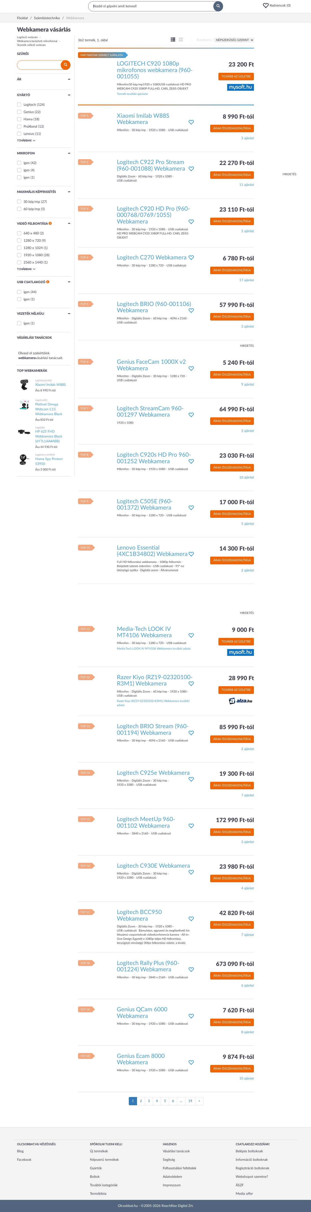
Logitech (30, 105)
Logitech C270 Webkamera (152, 258)
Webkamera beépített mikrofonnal (37, 41)
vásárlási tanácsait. (49, 358)
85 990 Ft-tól (236, 727)
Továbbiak (26, 140)
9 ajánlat (247, 384)
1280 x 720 (32, 240)
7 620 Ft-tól (238, 1011)
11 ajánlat (246, 185)
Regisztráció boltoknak (252, 1168)
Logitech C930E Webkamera (153, 866)
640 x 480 (31, 233)
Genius (29, 112)
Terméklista (98, 1194)
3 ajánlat (247, 138)
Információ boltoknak (252, 1160)
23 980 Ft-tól (236, 867)
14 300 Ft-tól (236, 549)
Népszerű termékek (104, 1160)
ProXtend (30, 126)
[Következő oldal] (199, 1101)
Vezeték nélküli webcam (31, 45)
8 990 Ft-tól (238, 117)
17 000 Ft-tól (236, 502)
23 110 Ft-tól (236, 210)
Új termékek (99, 1151)
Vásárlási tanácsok (176, 1151)
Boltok (95, 1177)
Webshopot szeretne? (252, 1177)
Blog (20, 1151)
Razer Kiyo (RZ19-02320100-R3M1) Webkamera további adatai (153, 703)
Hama (28, 119)
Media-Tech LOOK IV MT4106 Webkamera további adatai (154, 648)
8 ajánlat (247, 1032)
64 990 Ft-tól (236, 409)
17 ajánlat (246, 280)
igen (27, 163)
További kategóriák (104, 1185)
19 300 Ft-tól (236, 774)
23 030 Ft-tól (236, 456)
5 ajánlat (247, 231)
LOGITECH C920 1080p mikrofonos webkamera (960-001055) (155, 70)
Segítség (169, 1160)
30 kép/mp (32, 202)
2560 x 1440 (33, 262)
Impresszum (172, 1185)
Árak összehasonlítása (232, 128)
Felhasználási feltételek (179, 1168)
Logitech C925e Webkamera (153, 773)
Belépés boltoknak (249, 1151)
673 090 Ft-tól (235, 964)
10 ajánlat (246, 477)
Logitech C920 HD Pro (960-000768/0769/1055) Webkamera (153, 215)
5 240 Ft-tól (238, 363)
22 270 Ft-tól (236, 163)
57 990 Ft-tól (236, 305)
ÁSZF (240, 1185)
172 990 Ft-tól (235, 820)
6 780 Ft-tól (238, 259)
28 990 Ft (241, 678)
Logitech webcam (27, 37)
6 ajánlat (247, 985)
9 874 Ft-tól (238, 1057)
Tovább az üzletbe (236, 76)
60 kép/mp (32, 209)
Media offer (244, 1194)
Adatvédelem (172, 1177)
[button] (278, 5)
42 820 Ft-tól (236, 913)
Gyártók (96, 1168)
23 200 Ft (241, 65)
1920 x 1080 (33, 255)
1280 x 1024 (33, 248)
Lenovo (29, 134)
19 (190, 1101)
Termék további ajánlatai (132, 93)
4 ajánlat (247, 888)
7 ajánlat (247, 795)
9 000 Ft (243, 630)
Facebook (24, 1160)
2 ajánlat (247, 570)
